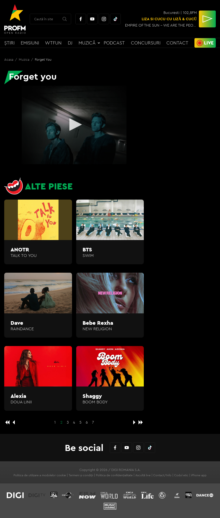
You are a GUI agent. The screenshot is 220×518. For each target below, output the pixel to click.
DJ (70, 43)
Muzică (87, 43)
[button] (74, 124)
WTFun (53, 43)
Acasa (9, 59)
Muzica (24, 59)
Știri (9, 43)
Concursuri (145, 43)
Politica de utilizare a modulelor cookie (40, 475)
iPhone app (198, 475)
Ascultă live (143, 475)
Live (209, 43)
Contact (177, 43)
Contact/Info (162, 475)
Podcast (114, 43)
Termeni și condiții (81, 475)
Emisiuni (30, 43)
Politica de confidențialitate (114, 475)
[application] (74, 125)
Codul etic (181, 475)
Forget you (43, 59)
